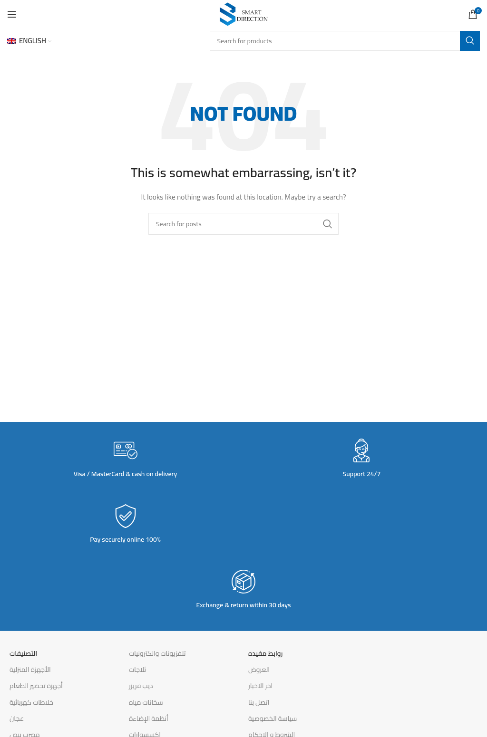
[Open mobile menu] (11, 14)
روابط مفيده (265, 653)
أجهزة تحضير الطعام (36, 686)
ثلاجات (137, 669)
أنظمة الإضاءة (148, 718)
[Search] (345, 41)
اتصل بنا (258, 702)
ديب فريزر (141, 686)
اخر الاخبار (260, 686)
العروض (259, 669)
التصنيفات (23, 653)
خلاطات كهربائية (31, 702)
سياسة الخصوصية (272, 718)
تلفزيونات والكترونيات (157, 653)
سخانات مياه (146, 702)
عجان (17, 718)
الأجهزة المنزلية (30, 669)
